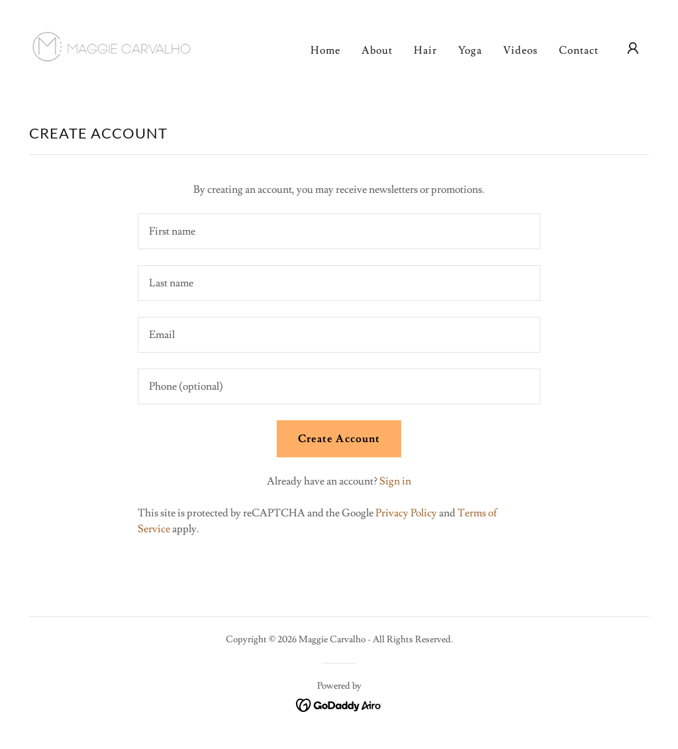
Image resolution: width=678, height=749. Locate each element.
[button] (633, 48)
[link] (118, 45)
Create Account (338, 438)
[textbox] (339, 231)
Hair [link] (425, 50)
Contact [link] (579, 50)
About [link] (377, 50)
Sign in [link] (395, 481)
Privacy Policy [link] (406, 513)
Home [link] (325, 50)
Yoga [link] (470, 50)
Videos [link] (520, 50)
